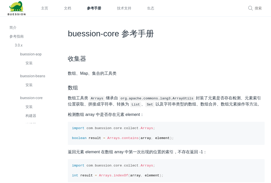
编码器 (31, 128)
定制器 (31, 164)
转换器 (31, 173)
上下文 (31, 146)
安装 (29, 67)
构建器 (31, 119)
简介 (13, 31)
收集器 (31, 137)
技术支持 (124, 8)
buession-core (32, 101)
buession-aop (31, 58)
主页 (44, 8)
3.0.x (19, 49)
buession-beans (33, 80)
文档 (67, 8)
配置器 (31, 155)
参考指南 (17, 40)
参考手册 (94, 8)
